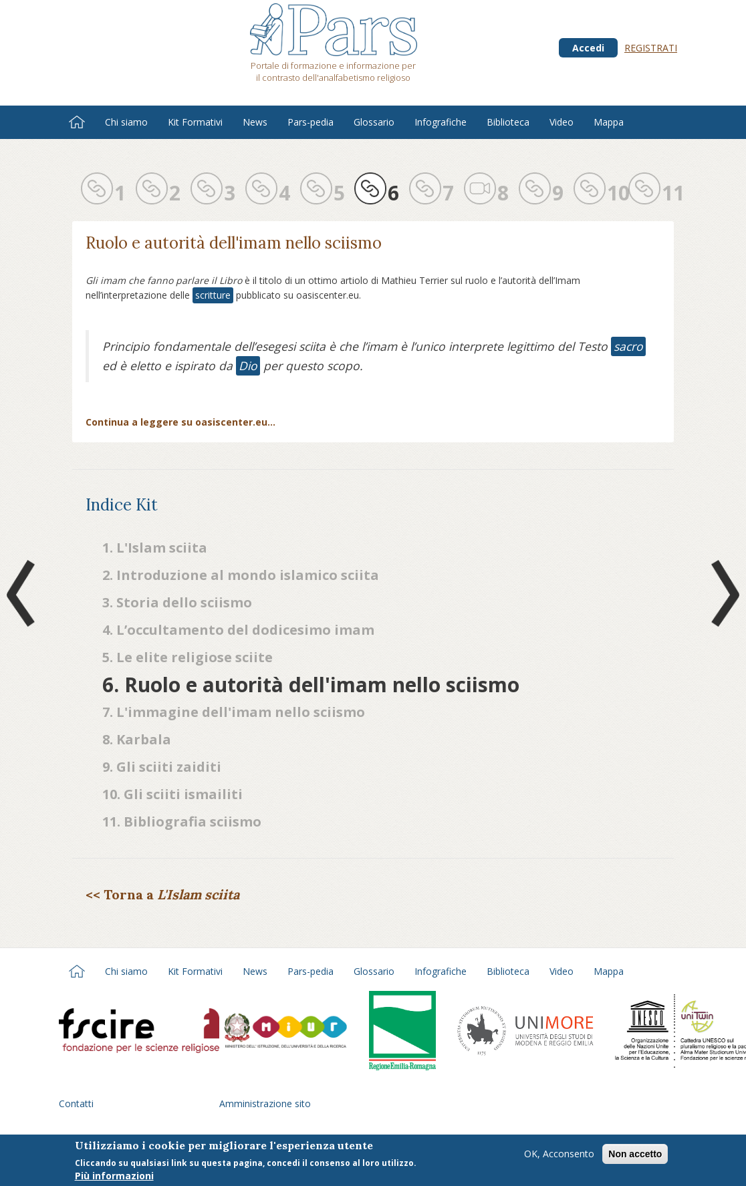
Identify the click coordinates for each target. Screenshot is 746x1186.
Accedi (588, 47)
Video (561, 122)
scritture (213, 295)
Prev (23, 593)
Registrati (650, 47)
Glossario (374, 122)
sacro (628, 346)
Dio (248, 365)
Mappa (609, 122)
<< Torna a (162, 894)
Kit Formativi (195, 122)
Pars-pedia (310, 122)
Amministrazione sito (265, 1103)
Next (722, 593)
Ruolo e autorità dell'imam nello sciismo (234, 243)
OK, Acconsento (559, 1155)
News (255, 122)
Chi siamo (126, 122)
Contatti (76, 1103)
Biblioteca (508, 122)
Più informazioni (114, 1177)
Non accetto (635, 1155)
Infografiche (440, 122)
